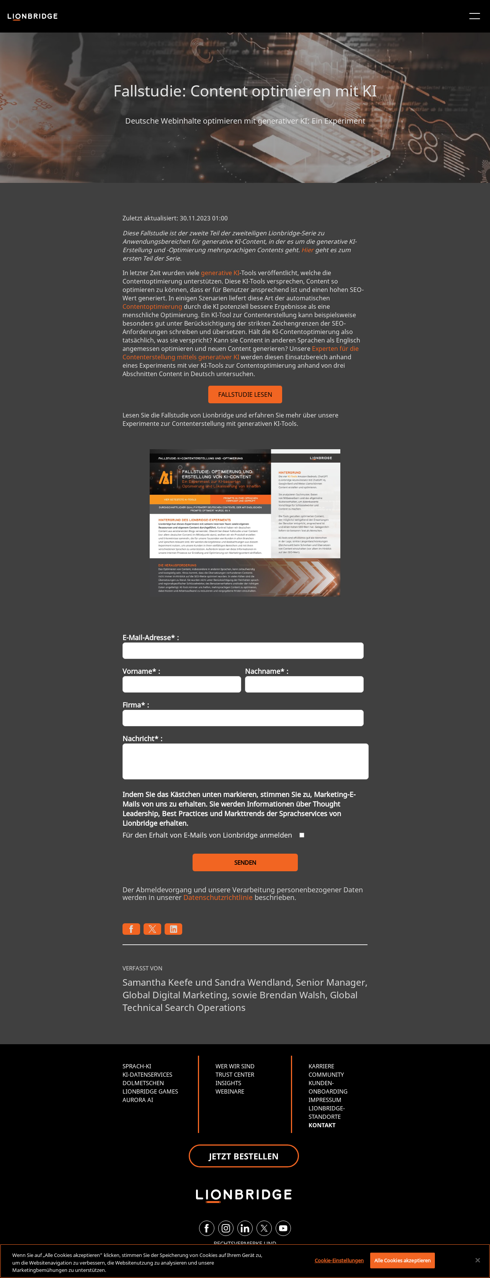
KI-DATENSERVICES (147, 1074)
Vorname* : (141, 671)
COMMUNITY (326, 1074)
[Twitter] (264, 1228)
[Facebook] (206, 1228)
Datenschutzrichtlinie (218, 897)
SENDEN (245, 862)
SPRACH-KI (136, 1066)
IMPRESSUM (325, 1100)
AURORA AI (137, 1100)
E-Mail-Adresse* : (150, 637)
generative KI (220, 273)
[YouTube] (283, 1228)
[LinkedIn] (245, 1228)
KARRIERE (321, 1066)
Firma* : (135, 704)
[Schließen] (477, 1260)
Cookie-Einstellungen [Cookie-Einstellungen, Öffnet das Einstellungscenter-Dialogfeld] (339, 1260)
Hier (307, 250)
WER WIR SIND (235, 1066)
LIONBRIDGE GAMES (150, 1091)
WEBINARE (230, 1091)
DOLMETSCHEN (143, 1083)
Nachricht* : (142, 738)
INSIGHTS (228, 1083)
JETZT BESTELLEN (244, 1156)
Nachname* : (266, 671)
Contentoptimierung (152, 306)
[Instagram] (226, 1228)
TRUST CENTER (235, 1074)
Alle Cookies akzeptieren (402, 1260)
